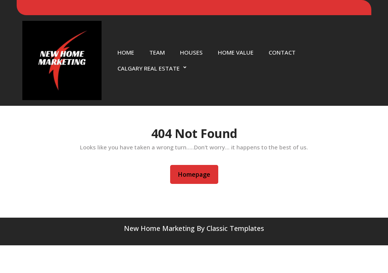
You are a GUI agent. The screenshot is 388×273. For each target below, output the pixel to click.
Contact (282, 52)
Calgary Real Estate (148, 68)
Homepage (197, 174)
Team (157, 52)
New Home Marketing (159, 228)
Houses (191, 52)
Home (125, 52)
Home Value (235, 52)
